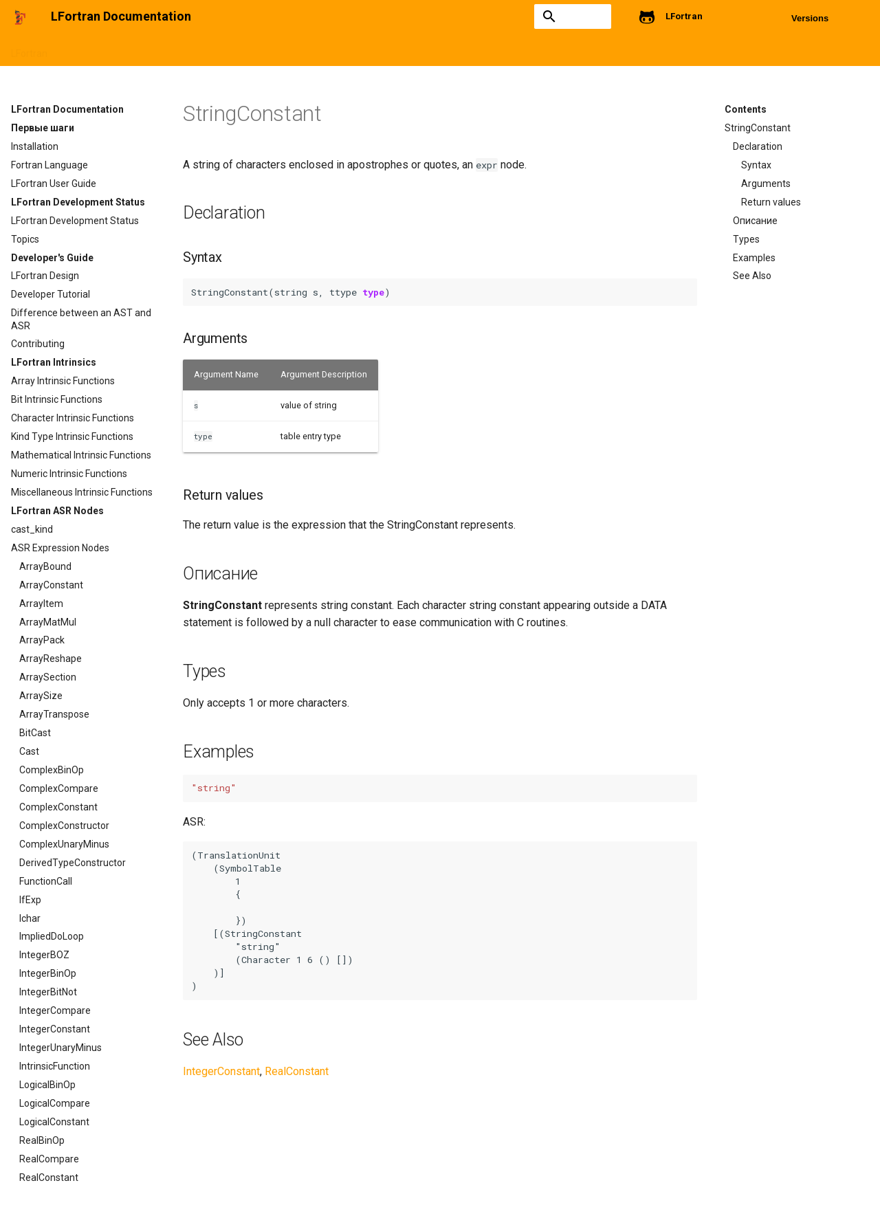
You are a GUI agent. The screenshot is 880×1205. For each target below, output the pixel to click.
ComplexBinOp (51, 769)
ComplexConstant (58, 807)
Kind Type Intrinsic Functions (72, 436)
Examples (754, 257)
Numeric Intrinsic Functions (69, 473)
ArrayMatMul (47, 622)
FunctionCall (45, 881)
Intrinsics (413, 49)
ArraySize (41, 695)
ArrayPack (42, 639)
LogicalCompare (54, 1103)
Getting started (98, 49)
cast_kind (32, 529)
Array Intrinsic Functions (63, 380)
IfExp (30, 899)
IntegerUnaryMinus (60, 1047)
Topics (25, 239)
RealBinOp (42, 1140)
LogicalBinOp (47, 1084)
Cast (29, 751)
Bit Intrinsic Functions (56, 399)
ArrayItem (41, 603)
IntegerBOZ (44, 954)
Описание (755, 220)
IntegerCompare (55, 1010)
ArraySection (47, 677)
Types (746, 239)
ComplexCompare (58, 788)
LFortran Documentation (67, 109)
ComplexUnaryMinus (64, 844)
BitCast (35, 732)
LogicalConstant (54, 1121)
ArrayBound (45, 566)
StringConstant (758, 127)
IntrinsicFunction (54, 1066)
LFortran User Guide (53, 183)
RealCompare (49, 1158)
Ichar (30, 918)
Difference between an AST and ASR (81, 319)
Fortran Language (49, 164)
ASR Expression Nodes (499, 49)
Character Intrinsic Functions (72, 417)
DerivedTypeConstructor (72, 862)
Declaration (757, 146)
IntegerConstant (54, 1029)
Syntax (756, 164)
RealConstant (48, 1177)
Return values (771, 202)
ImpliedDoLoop (51, 936)
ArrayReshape (50, 658)
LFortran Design (45, 275)
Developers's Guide (335, 49)
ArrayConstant (51, 584)
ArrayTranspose (54, 714)
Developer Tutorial (50, 294)
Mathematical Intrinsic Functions (81, 455)
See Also (752, 275)
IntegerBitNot (48, 991)
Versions (809, 18)
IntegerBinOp (47, 973)
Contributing (38, 343)
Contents (746, 109)
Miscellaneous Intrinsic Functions (82, 492)
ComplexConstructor (64, 825)
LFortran (29, 49)
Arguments (766, 183)
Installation (34, 146)
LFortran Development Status (212, 49)
